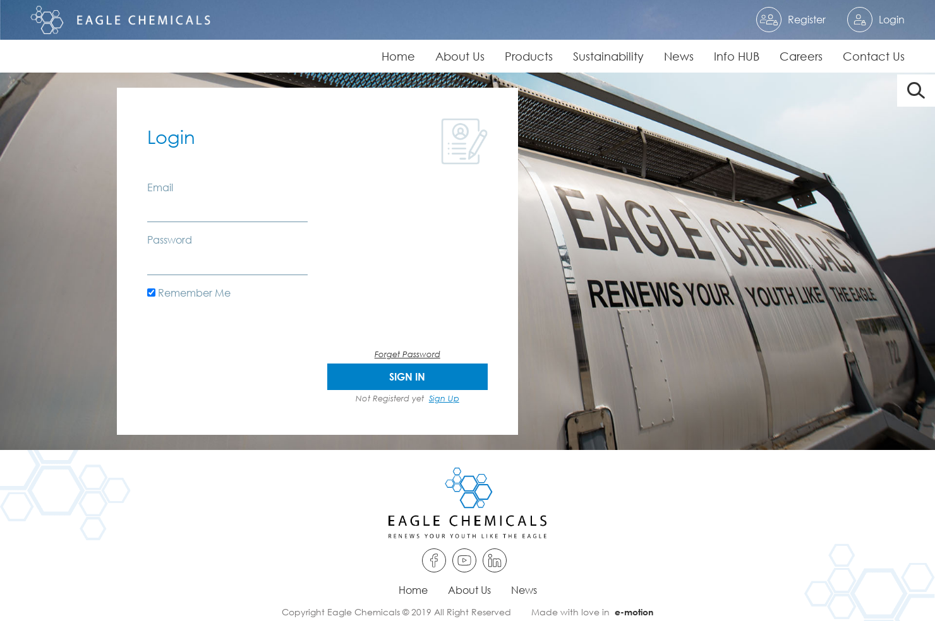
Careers (801, 56)
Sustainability (608, 56)
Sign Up (444, 398)
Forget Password (407, 354)
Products (529, 56)
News (679, 56)
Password (169, 239)
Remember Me (189, 292)
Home (398, 56)
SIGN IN (407, 376)
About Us (460, 56)
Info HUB (736, 56)
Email (160, 187)
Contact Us (874, 56)
